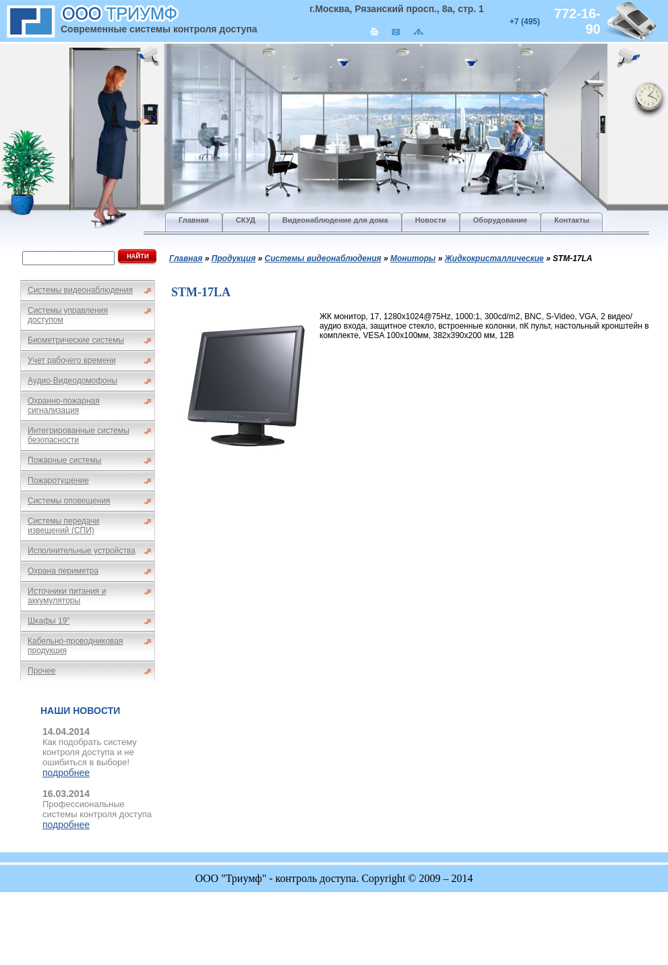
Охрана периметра (63, 571)
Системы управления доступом (68, 315)
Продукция (234, 258)
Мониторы (412, 258)
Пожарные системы (64, 460)
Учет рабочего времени (72, 360)
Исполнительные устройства (81, 550)
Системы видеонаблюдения (80, 290)
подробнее (66, 772)
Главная (185, 258)
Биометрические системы (76, 340)
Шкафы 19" (49, 621)
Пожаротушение (58, 480)
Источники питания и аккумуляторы (67, 595)
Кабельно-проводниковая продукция (75, 645)
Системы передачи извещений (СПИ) (63, 525)
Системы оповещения (69, 500)
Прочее (41, 671)
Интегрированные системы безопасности (78, 435)
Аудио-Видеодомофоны (72, 380)
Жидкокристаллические (494, 258)
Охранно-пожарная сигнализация (64, 405)
